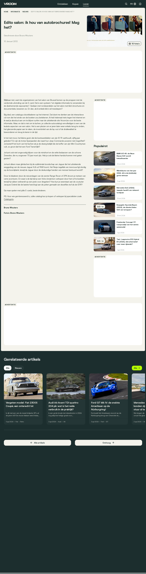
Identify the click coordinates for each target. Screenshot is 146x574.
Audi (59, 422)
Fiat (17, 422)
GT (107, 422)
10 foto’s (134, 43)
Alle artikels (37, 442)
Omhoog (108, 443)
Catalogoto (9, 199)
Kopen (75, 4)
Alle (7, 368)
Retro (22, 422)
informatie (15, 11)
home (6, 11)
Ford (102, 422)
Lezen (86, 4)
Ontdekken (62, 4)
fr (133, 3)
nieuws (26, 11)
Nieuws (18, 368)
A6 (64, 422)
